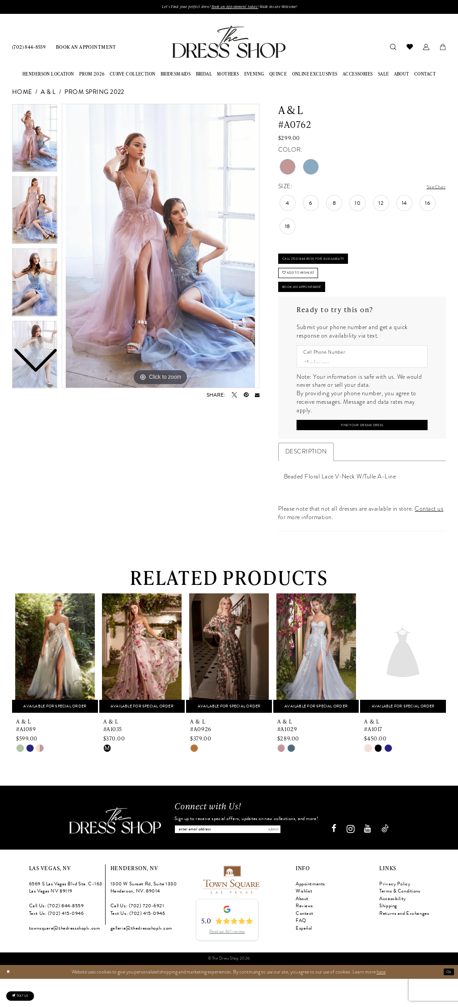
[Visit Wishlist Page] (409, 48)
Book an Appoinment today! (235, 7)
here (381, 999)
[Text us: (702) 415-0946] (28, 991)
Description (306, 476)
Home (22, 94)
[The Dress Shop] (111, 849)
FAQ (301, 949)
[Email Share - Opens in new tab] (257, 397)
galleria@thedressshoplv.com (141, 956)
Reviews (304, 934)
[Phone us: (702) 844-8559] (29, 48)
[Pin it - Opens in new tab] (246, 397)
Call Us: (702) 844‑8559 (56, 934)
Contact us (429, 534)
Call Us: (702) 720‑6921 (137, 934)
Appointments (310, 912)
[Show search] (393, 48)
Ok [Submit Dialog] (447, 1000)
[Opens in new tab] (231, 907)
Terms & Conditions (399, 919)
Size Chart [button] (432, 189)
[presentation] (55, 678)
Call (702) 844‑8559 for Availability (330, 265)
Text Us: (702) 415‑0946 (56, 941)
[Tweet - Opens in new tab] (234, 397)
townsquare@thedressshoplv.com (64, 956)
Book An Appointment (314, 304)
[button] (426, 48)
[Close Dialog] (9, 1000)
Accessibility (392, 927)
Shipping (388, 934)
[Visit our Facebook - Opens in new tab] (337, 857)
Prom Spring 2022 (94, 94)
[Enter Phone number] (358, 381)
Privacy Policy (394, 912)
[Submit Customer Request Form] (362, 448)
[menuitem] (29, 48)
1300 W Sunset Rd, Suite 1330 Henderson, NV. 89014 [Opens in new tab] (143, 915)
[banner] (228, 44)
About (302, 927)
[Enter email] (246, 856)
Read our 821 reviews (227, 959)
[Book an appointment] (86, 48)
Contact (305, 941)
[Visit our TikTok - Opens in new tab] (388, 857)
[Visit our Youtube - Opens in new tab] (371, 857)
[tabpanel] (160, 248)
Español (304, 956)
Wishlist (304, 919)
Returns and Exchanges (404, 941)
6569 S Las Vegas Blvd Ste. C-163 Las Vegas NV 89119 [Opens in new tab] (65, 915)
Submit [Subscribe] (311, 855)
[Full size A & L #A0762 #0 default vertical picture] (160, 248)
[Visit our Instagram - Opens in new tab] (354, 857)
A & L (48, 94)
